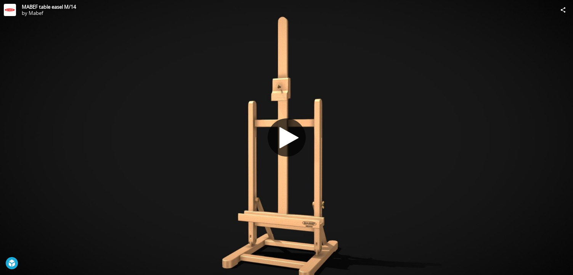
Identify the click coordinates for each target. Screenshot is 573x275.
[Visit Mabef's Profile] (10, 10)
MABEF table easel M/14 (49, 6)
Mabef (36, 13)
